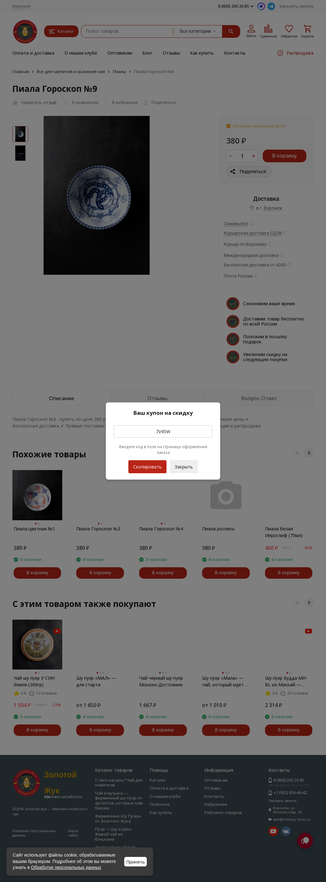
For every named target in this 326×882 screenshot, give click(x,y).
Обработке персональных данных (66, 867)
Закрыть (184, 467)
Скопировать (147, 465)
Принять (135, 862)
